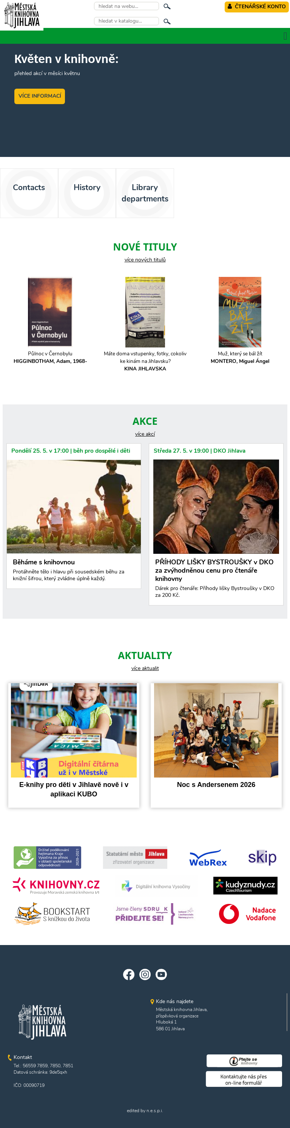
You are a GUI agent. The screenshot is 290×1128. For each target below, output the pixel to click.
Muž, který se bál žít (240, 357)
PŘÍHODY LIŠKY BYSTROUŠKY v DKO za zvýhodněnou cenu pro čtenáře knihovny (216, 580)
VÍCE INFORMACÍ (40, 96)
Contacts (29, 187)
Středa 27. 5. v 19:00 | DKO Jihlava (199, 451)
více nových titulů (145, 259)
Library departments (145, 193)
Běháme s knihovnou (74, 572)
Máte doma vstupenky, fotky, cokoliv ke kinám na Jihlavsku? (145, 361)
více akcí (145, 434)
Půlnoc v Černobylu (50, 357)
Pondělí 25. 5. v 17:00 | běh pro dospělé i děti (70, 451)
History (87, 187)
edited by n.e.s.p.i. (145, 1111)
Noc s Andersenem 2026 (216, 784)
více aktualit (145, 668)
